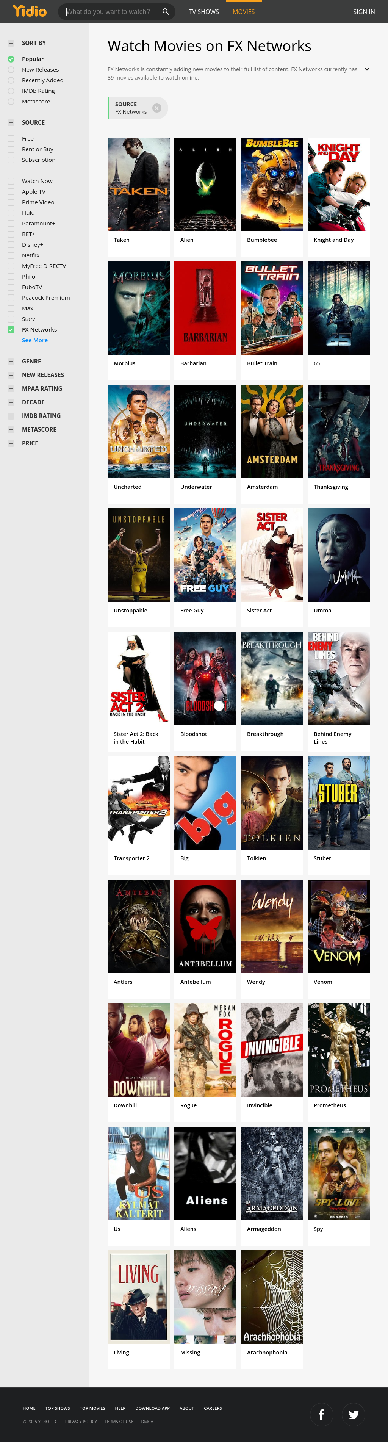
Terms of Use (119, 1421)
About (187, 1408)
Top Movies (92, 1408)
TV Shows (204, 12)
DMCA (147, 1421)
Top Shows (57, 1408)
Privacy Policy (81, 1421)
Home (29, 1408)
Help (120, 1408)
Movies (244, 12)
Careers (213, 1408)
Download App (152, 1408)
